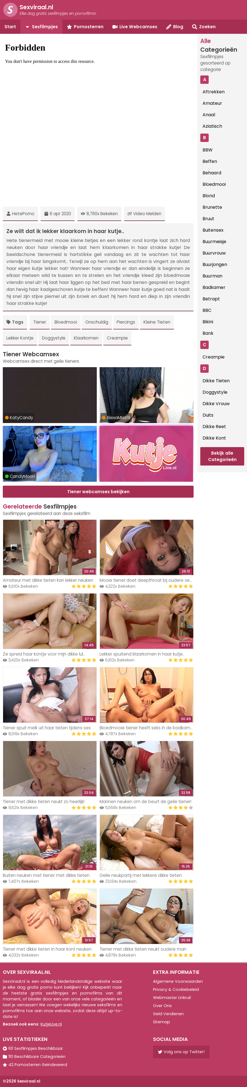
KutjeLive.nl (51, 1024)
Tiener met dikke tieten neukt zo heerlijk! (43, 801)
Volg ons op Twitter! (181, 1052)
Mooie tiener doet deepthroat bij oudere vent (147, 580)
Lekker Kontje (20, 338)
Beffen (210, 161)
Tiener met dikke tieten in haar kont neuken (47, 949)
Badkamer (214, 287)
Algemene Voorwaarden (178, 981)
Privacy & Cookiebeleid (176, 989)
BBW (208, 150)
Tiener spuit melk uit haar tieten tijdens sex (47, 728)
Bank (208, 333)
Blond (209, 196)
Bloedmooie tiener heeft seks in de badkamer (147, 728)
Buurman (212, 276)
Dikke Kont (214, 438)
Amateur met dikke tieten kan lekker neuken (48, 580)
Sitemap (161, 1022)
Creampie (117, 338)
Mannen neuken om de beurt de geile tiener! (145, 801)
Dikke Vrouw (216, 403)
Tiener (39, 322)
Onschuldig (96, 322)
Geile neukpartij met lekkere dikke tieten (141, 875)
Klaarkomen (86, 338)
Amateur (212, 103)
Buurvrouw (214, 253)
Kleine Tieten (157, 322)
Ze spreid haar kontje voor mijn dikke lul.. (44, 654)
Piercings (126, 322)
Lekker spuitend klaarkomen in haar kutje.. (142, 654)
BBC (207, 310)
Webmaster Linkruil (172, 997)
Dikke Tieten (216, 381)
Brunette (212, 207)
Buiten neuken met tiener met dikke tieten (46, 875)
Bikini (208, 322)
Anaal (209, 114)
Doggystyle (53, 338)
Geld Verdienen (168, 1014)
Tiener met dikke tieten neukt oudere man (143, 949)
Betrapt (211, 299)
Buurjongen (215, 264)
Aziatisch (212, 126)
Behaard (212, 173)
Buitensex (213, 230)
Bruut (208, 218)
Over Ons (162, 1005)
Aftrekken (214, 92)
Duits (208, 415)
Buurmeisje (214, 241)
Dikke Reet (214, 426)
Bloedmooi (66, 322)
